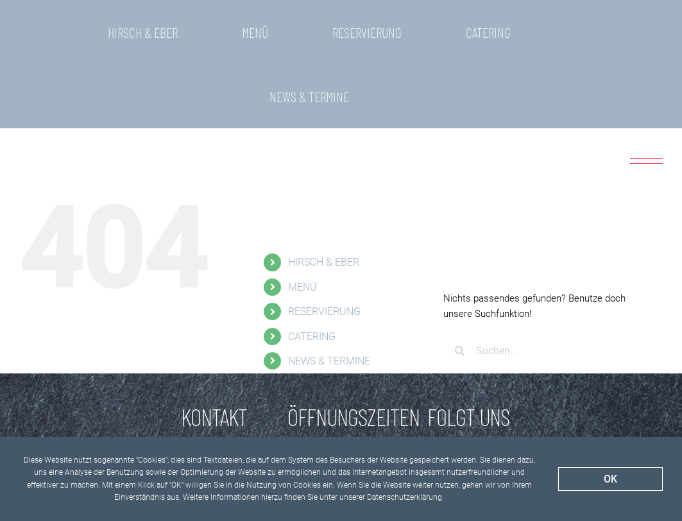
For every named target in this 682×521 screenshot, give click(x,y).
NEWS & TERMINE (329, 297)
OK (610, 479)
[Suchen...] (544, 286)
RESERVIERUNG (324, 247)
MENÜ (302, 223)
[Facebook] (447, 414)
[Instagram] (489, 414)
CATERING (312, 272)
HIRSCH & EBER (323, 198)
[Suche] (459, 286)
